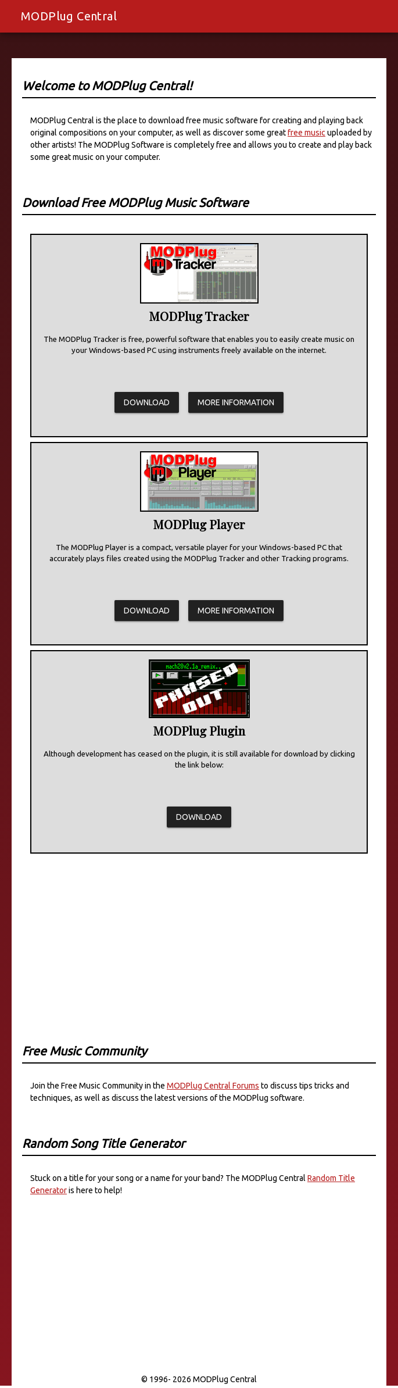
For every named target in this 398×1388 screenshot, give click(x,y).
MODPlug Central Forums (213, 1085)
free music (306, 132)
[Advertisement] (199, 939)
